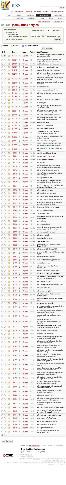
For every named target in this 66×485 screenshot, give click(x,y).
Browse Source (43, 15)
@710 (15, 359)
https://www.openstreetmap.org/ (53, 480)
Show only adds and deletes (17, 36)
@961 (15, 198)
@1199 (14, 95)
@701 (15, 395)
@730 (15, 319)
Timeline (18, 15)
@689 (15, 408)
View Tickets (58, 15)
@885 (15, 257)
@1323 (14, 67)
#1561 (44, 165)
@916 (15, 239)
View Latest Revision (44, 21)
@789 (15, 281)
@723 (15, 323)
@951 (15, 212)
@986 (15, 158)
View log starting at (41, 30)
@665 (15, 429)
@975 (15, 169)
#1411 (56, 261)
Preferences (19, 12)
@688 (15, 412)
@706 (15, 377)
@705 (15, 381)
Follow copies (12, 34)
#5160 (51, 165)
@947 (15, 216)
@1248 (14, 88)
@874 (15, 265)
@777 (15, 303)
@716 (15, 347)
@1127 (14, 114)
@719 (15, 332)
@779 (15, 296)
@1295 (14, 80)
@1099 (14, 137)
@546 (15, 444)
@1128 (14, 110)
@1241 (14, 91)
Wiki (9, 15)
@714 (15, 350)
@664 (15, 433)
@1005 (14, 154)
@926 (15, 227)
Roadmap (31, 18)
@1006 (14, 150)
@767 (15, 307)
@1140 (14, 99)
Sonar (51, 18)
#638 (38, 316)
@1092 (14, 142)
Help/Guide (28, 12)
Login (11, 12)
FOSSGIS (37, 478)
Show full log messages (13, 39)
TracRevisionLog (34, 465)
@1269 (14, 84)
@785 (15, 288)
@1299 (14, 75)
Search (60, 18)
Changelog (30, 15)
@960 (15, 201)
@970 (15, 189)
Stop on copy (12, 32)
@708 (15, 368)
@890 (15, 250)
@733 (15, 315)
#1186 (44, 258)
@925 (15, 231)
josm (15, 25)
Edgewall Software (26, 476)
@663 (15, 436)
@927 (15, 223)
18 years (25, 146)
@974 (15, 173)
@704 (15, 386)
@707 (15, 372)
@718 (15, 338)
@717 (15, 343)
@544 (15, 451)
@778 (15, 300)
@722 (15, 328)
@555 (15, 440)
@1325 (14, 64)
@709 (15, 363)
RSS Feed (27, 471)
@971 (15, 185)
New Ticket (19, 18)
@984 (15, 162)
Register (45, 12)
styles (34, 25)
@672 (15, 421)
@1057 (14, 146)
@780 (15, 292)
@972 (15, 181)
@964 (15, 194)
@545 (15, 447)
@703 (15, 390)
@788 (15, 285)
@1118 (14, 122)
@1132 (14, 106)
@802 (15, 273)
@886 (15, 253)
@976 (15, 165)
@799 (15, 276)
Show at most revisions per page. (45, 37)
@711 (15, 354)
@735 (15, 311)
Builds (42, 18)
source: (6, 25)
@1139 (14, 102)
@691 (15, 399)
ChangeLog (40, 471)
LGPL (57, 484)
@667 (15, 425)
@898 (15, 243)
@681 (15, 416)
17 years (25, 56)
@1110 (14, 126)
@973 (15, 177)
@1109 (14, 130)
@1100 (14, 133)
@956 (15, 208)
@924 (15, 235)
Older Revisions (57, 21)
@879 (15, 261)
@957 (15, 205)
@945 (15, 220)
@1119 (14, 118)
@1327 (14, 60)
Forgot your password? (57, 12)
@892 (15, 246)
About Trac (37, 12)
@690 (15, 404)
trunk (24, 25)
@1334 (14, 55)
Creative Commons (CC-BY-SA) (33, 482)
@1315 (14, 71)
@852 (15, 269)
